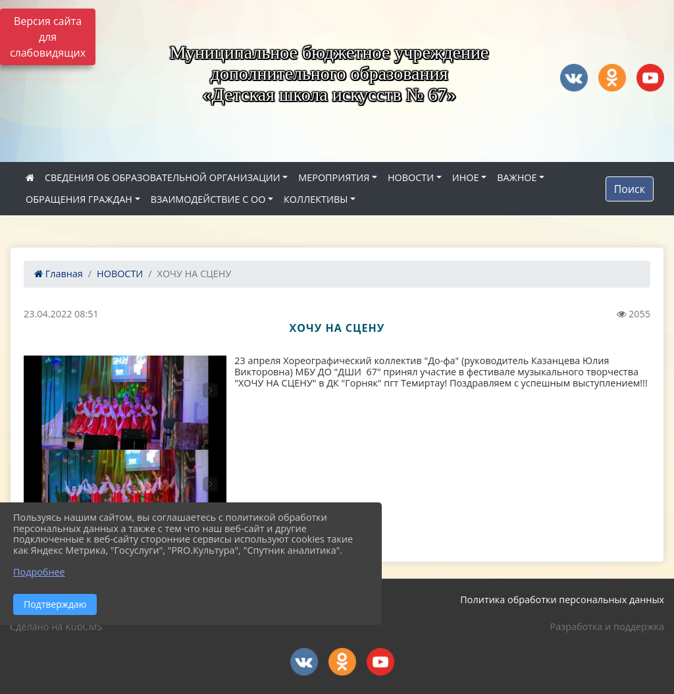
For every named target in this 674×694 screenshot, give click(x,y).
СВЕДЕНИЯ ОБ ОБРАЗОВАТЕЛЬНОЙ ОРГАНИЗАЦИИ (162, 177)
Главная (58, 273)
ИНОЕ (465, 177)
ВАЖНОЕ (516, 177)
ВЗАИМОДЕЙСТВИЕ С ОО (208, 199)
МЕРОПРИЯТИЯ (333, 177)
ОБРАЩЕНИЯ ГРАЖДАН (79, 199)
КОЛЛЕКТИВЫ (316, 199)
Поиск (629, 189)
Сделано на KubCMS (56, 626)
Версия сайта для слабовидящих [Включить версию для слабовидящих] (48, 37)
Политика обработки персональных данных (562, 599)
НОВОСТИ (411, 177)
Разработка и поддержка (607, 626)
